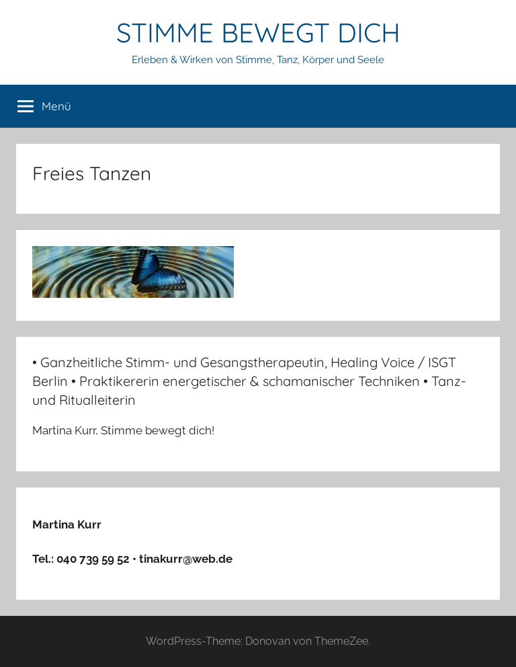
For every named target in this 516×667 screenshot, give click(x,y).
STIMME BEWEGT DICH (258, 32)
